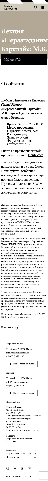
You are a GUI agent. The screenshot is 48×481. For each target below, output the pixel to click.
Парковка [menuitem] (11, 450)
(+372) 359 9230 (16, 357)
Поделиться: (7, 328)
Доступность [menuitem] (12, 457)
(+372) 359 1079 (16, 386)
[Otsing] (35, 7)
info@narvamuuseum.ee (17, 353)
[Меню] (42, 7)
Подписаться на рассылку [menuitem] (19, 454)
